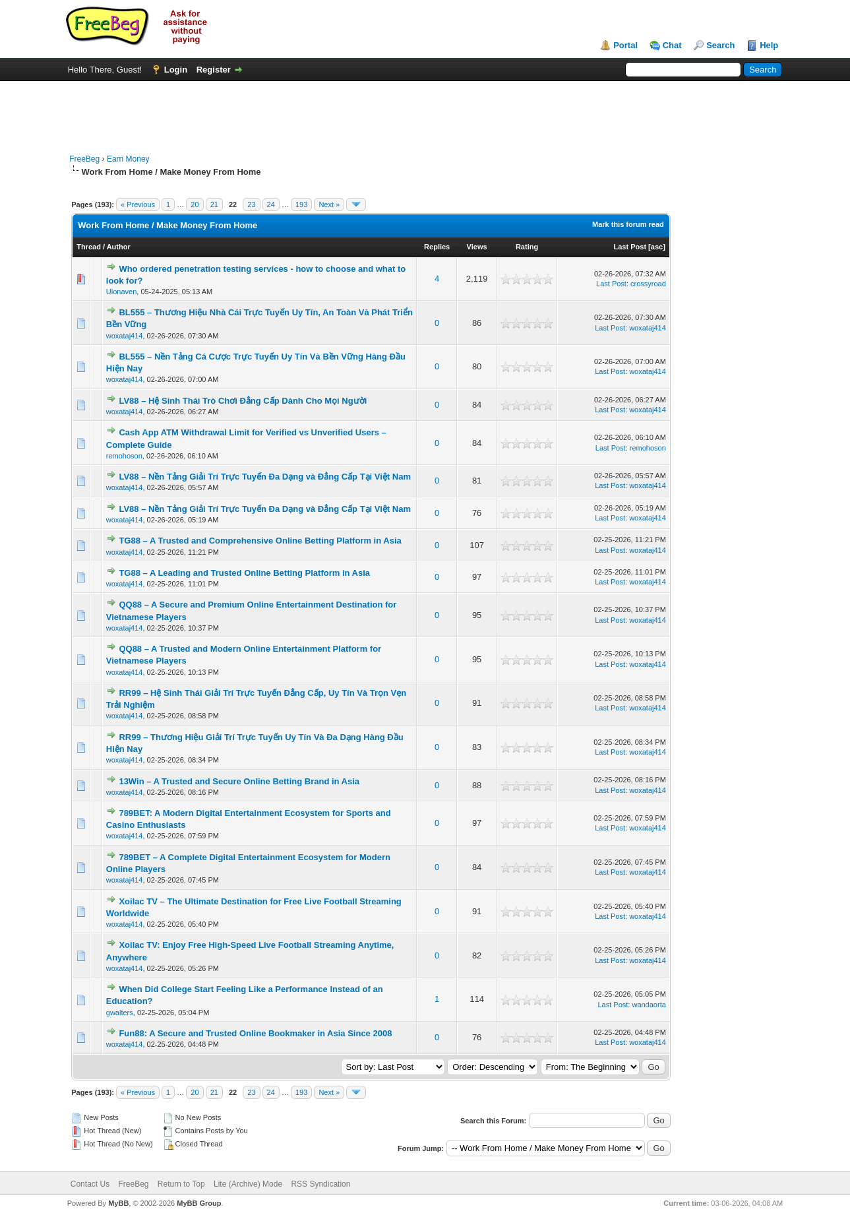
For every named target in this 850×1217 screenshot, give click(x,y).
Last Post (630, 247)
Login (175, 70)
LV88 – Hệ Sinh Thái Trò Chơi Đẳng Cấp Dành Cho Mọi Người (243, 401)
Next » (329, 204)
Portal (625, 45)
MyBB (118, 1203)
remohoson (124, 456)
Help (769, 45)
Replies (437, 247)
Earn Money (128, 159)
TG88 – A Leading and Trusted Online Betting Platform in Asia (244, 573)
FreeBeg (84, 159)
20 (194, 204)
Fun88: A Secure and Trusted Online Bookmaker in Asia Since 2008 (255, 1033)
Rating (527, 247)
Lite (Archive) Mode (248, 1184)
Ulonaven (121, 292)
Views (477, 247)
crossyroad (648, 284)
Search (720, 45)
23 (251, 204)
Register (214, 70)
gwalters (119, 1012)
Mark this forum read (628, 224)
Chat (672, 45)
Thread (88, 247)
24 (271, 204)
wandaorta (648, 1005)
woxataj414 (124, 336)
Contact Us (90, 1184)
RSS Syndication (320, 1184)
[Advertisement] (424, 110)
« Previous (138, 204)
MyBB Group (199, 1203)
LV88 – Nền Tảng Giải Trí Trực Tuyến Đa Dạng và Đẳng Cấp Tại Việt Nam (265, 477)
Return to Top (181, 1184)
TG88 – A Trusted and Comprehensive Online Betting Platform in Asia (260, 541)
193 (301, 204)
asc (657, 247)
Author (119, 247)
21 (214, 204)
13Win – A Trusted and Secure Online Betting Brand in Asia (239, 781)
